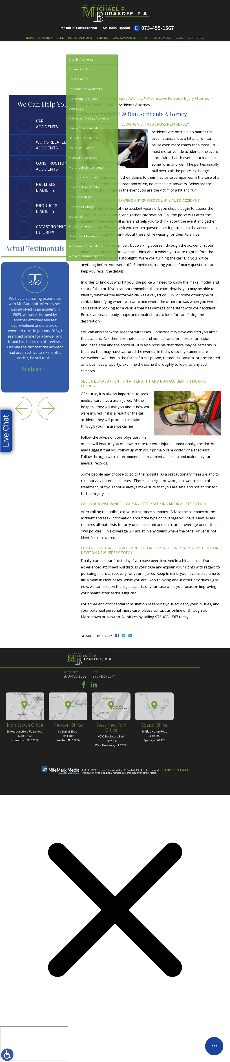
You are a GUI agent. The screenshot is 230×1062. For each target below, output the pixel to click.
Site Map (166, 770)
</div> (34, 1043)
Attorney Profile (51, 38)
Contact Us (196, 38)
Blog (179, 38)
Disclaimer (181, 770)
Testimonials (161, 38)
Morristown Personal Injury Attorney (112, 98)
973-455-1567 (157, 28)
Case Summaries (124, 38)
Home (30, 38)
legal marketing (115, 773)
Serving (102, 38)
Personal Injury (80, 38)
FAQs (144, 38)
